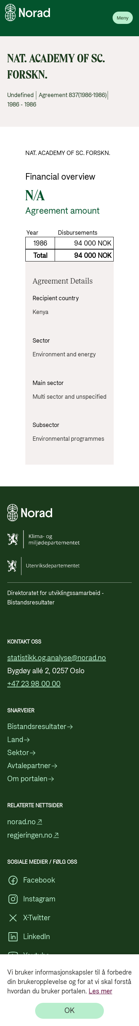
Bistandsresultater (40, 726)
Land (18, 740)
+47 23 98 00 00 (33, 684)
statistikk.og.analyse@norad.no (56, 658)
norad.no (25, 822)
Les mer (100, 991)
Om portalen (31, 779)
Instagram (31, 899)
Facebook (31, 880)
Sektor (21, 753)
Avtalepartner (32, 766)
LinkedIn (28, 937)
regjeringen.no (33, 835)
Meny (123, 18)
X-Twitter (28, 918)
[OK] (69, 1011)
